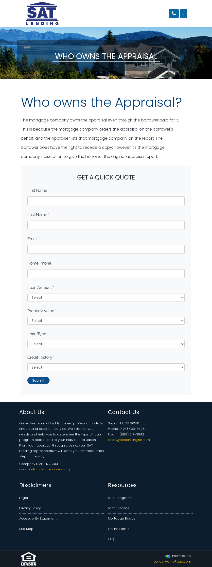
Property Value (41, 311)
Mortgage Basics (121, 518)
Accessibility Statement (37, 518)
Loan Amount (40, 287)
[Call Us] (174, 13)
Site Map (26, 528)
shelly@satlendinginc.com (129, 439)
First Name (38, 190)
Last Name (38, 214)
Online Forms (118, 528)
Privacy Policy (30, 508)
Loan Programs (120, 497)
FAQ (111, 539)
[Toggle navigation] (183, 13)
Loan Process (118, 508)
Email (33, 239)
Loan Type (38, 334)
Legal (23, 497)
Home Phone (40, 263)
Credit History (40, 357)
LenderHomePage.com (172, 561)
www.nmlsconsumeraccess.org (44, 469)
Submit (38, 380)
